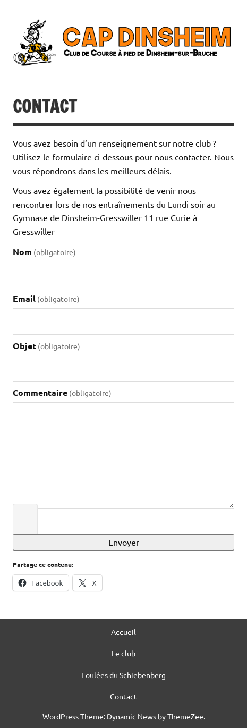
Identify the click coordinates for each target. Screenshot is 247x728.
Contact (123, 696)
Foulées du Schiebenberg (123, 675)
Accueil (123, 632)
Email (46, 298)
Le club (123, 653)
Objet (46, 345)
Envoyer (123, 542)
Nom (44, 251)
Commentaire (62, 392)
